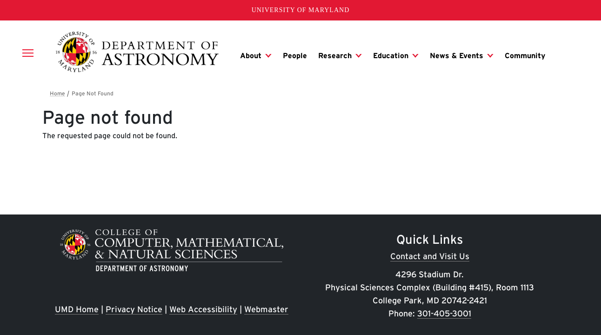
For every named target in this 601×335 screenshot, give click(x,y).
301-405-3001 (444, 313)
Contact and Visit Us (429, 256)
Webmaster (266, 309)
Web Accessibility (203, 309)
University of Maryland (301, 10)
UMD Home (77, 309)
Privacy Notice (134, 309)
